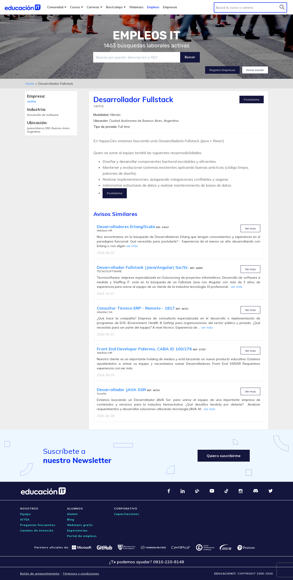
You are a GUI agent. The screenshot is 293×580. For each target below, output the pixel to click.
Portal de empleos (82, 536)
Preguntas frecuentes (37, 525)
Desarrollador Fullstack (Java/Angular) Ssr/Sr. (143, 267)
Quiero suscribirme (224, 455)
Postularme (251, 99)
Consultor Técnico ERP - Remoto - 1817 (136, 308)
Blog (70, 519)
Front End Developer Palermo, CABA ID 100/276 (145, 348)
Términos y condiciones (81, 573)
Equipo (25, 514)
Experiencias (77, 530)
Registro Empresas (222, 70)
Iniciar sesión (255, 70)
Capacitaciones (126, 514)
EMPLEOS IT (146, 35)
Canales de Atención (36, 530)
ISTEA (25, 519)
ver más (132, 246)
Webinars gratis (80, 525)
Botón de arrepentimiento (40, 573)
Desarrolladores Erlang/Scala (126, 226)
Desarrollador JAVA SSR (122, 389)
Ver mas (250, 228)
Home (29, 84)
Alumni (72, 514)
